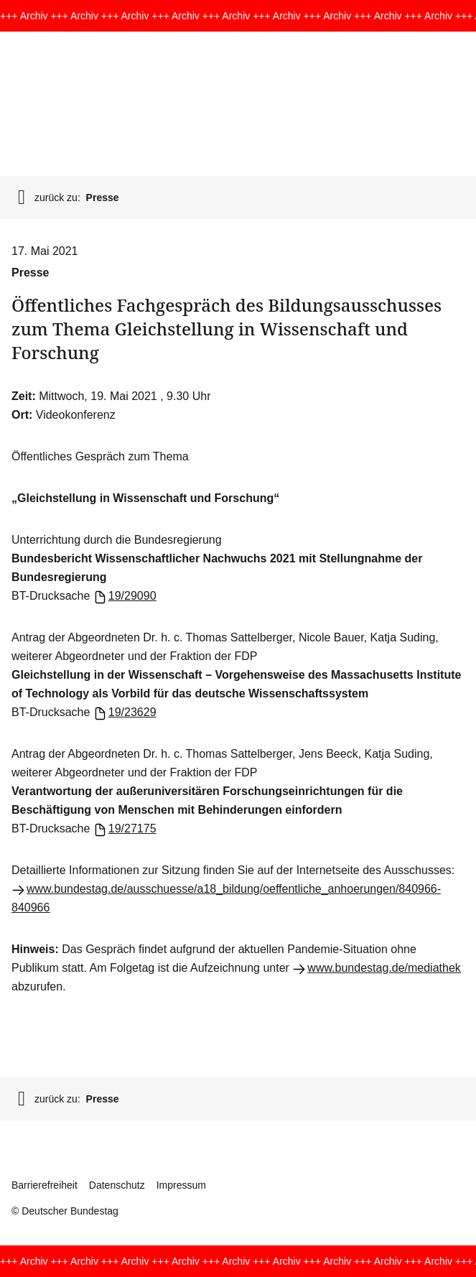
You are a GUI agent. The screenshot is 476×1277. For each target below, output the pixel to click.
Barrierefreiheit (44, 1185)
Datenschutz (117, 1185)
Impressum (181, 1185)
